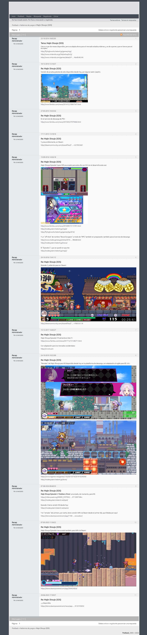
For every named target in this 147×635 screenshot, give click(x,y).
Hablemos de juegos (27, 25)
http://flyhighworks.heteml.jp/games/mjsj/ (56, 51)
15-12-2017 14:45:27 (48, 330)
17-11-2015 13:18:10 (48, 134)
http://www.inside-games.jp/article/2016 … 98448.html (61, 240)
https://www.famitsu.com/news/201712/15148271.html (61, 341)
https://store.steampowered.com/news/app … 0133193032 (62, 606)
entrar (106, 30)
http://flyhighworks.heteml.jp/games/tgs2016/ (58, 232)
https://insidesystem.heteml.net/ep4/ (54, 500)
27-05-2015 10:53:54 (48, 111)
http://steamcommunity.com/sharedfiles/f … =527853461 (62, 145)
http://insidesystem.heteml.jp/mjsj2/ (54, 250)
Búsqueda (37, 16)
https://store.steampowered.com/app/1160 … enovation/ (62, 516)
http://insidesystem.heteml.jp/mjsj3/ (54, 229)
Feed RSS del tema (129, 34)
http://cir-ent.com (47, 349)
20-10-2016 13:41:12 (48, 257)
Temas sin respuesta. (128, 20)
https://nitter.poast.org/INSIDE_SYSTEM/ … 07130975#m (61, 497)
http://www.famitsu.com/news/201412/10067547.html (61, 104)
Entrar (56, 16)
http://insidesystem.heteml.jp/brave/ (54, 243)
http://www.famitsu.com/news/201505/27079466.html (61, 122)
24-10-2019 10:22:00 (48, 355)
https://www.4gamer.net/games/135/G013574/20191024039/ (63, 476)
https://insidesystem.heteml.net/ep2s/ (55, 508)
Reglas (28, 16)
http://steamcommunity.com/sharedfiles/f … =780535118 (62, 323)
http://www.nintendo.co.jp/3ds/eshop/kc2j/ (56, 54)
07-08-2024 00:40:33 (48, 486)
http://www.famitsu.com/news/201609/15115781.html (61, 226)
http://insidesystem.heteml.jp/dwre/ (54, 479)
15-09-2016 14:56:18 (48, 157)
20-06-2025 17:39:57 (48, 595)
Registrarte (47, 16)
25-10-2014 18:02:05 (48, 38)
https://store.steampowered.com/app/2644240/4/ (59, 588)
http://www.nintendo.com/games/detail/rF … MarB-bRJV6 (62, 57)
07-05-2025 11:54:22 (48, 522)
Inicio (13, 16)
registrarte (113, 30)
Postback (21, 16)
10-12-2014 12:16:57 (48, 64)
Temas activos (115, 20)
